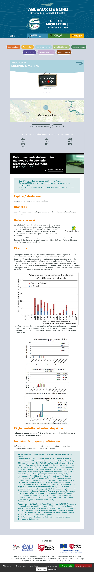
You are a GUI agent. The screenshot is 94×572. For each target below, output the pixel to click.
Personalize (41, 569)
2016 (70, 144)
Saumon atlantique (46, 52)
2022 (70, 138)
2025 (23, 138)
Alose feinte (27, 47)
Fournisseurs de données (40, 126)
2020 (47, 141)
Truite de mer (29, 52)
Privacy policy (53, 569)
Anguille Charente (61, 47)
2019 (70, 141)
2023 (46, 138)
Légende (57, 126)
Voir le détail (47, 92)
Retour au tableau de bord (55, 170)
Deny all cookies (83, 566)
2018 (23, 144)
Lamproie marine (43, 47)
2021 (23, 141)
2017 (46, 144)
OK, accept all (66, 566)
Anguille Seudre (79, 47)
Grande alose (13, 47)
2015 (23, 147)
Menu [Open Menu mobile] (14, 36)
